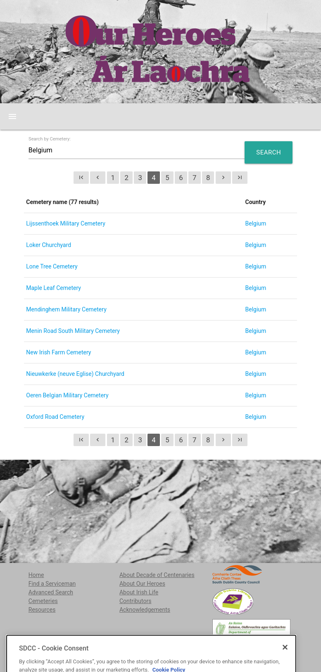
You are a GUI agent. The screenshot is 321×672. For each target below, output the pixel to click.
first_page (81, 177)
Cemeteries (43, 601)
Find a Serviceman (52, 583)
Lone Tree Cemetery (51, 266)
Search (268, 152)
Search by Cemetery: (50, 139)
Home (36, 575)
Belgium (255, 223)
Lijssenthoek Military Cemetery (65, 223)
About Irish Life (138, 592)
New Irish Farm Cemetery (58, 352)
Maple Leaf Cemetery (53, 288)
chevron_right (223, 177)
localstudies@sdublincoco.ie (91, 651)
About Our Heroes (142, 583)
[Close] (285, 668)
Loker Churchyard (48, 245)
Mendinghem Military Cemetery (66, 309)
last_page (239, 177)
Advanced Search (51, 592)
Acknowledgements (144, 609)
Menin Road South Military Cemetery (73, 331)
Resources (42, 609)
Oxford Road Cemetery (55, 416)
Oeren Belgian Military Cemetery (67, 395)
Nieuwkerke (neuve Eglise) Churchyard (75, 373)
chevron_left (97, 177)
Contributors (135, 601)
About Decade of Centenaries (157, 575)
